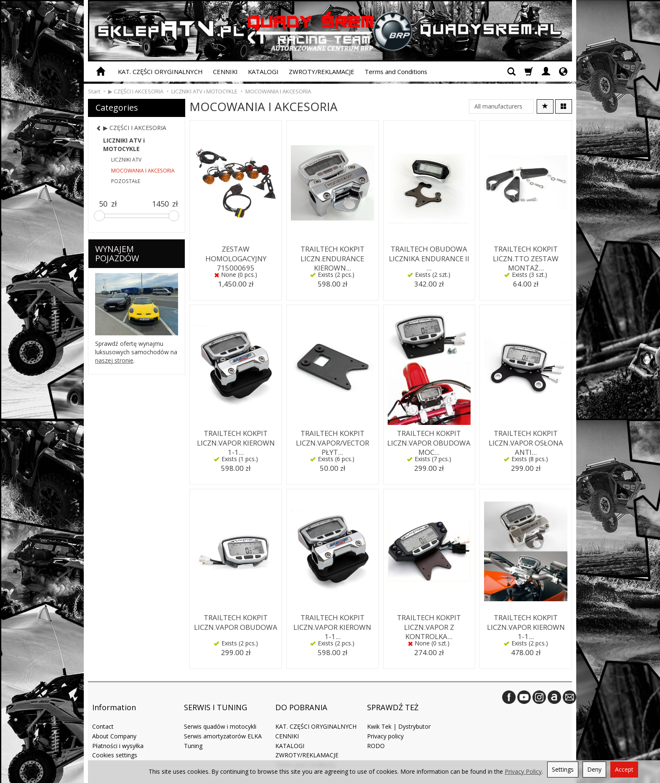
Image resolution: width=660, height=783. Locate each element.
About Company (114, 721)
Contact (103, 712)
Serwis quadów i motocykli (220, 712)
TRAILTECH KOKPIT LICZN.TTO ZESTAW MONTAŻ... (525, 256)
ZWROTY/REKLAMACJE (321, 71)
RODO (376, 731)
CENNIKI (225, 71)
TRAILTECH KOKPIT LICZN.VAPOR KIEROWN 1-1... (236, 440)
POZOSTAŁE (125, 181)
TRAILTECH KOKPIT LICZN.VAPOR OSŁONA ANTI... (526, 440)
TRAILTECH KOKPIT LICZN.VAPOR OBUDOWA (235, 620)
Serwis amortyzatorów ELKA (223, 721)
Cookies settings (114, 740)
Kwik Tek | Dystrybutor (399, 712)
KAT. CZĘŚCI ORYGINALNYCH (160, 71)
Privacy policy (385, 721)
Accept (624, 769)
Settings (563, 769)
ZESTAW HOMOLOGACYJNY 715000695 (235, 256)
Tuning (193, 731)
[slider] (99, 215)
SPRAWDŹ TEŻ (392, 699)
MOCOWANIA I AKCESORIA (143, 170)
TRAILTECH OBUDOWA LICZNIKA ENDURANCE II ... (429, 252)
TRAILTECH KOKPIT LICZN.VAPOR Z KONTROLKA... (429, 624)
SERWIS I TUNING (215, 699)
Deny (594, 769)
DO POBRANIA (301, 699)
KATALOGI (263, 71)
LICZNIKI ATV (126, 159)
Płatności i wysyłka (118, 731)
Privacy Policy (523, 771)
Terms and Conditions (396, 71)
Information (114, 699)
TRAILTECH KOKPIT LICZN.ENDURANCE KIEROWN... (332, 256)
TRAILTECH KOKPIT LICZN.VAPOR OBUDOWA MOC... (429, 440)
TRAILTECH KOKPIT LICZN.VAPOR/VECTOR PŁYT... (332, 440)
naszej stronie (114, 360)
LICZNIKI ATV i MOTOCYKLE (124, 144)
